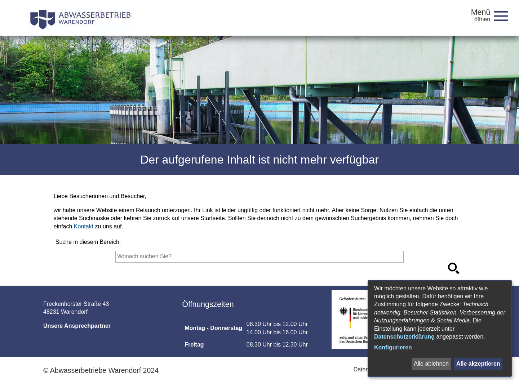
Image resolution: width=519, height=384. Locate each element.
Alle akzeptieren (478, 364)
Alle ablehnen (431, 364)
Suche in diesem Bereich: (88, 242)
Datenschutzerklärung (404, 337)
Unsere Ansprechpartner (77, 326)
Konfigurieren (393, 347)
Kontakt (83, 226)
